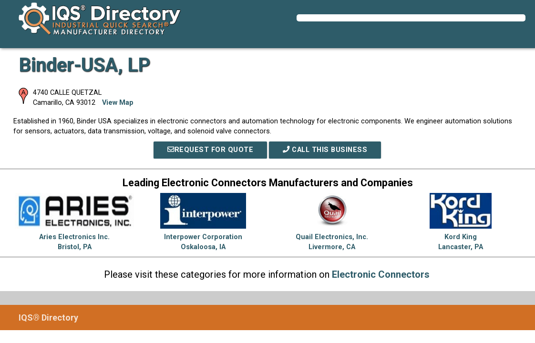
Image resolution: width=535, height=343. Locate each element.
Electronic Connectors (381, 274)
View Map (118, 103)
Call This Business (325, 150)
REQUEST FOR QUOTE (210, 150)
